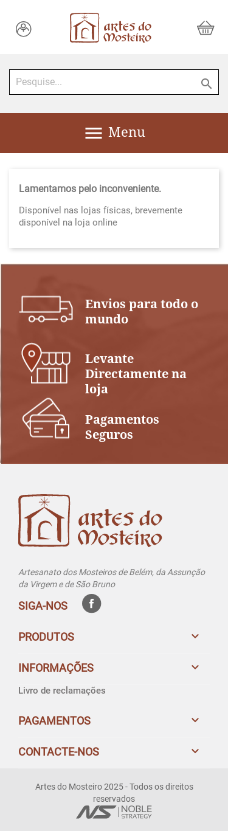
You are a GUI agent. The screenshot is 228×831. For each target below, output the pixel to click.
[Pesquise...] (114, 82)
